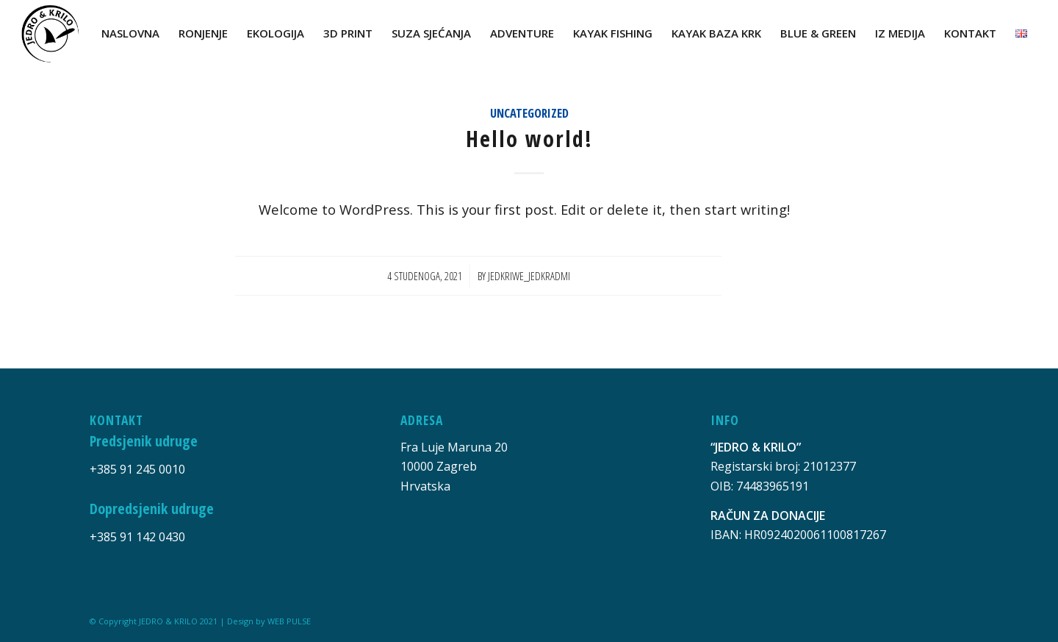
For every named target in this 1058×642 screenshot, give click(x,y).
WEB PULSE (289, 621)
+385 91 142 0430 (137, 537)
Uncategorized (529, 112)
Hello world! (529, 139)
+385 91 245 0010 (137, 469)
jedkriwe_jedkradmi (529, 275)
